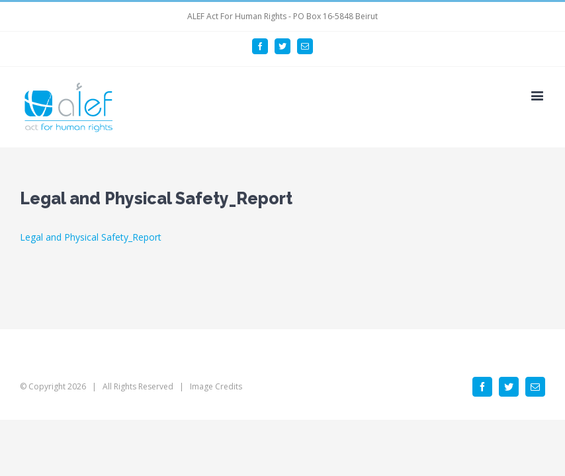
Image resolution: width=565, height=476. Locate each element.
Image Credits (216, 386)
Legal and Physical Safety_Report (90, 237)
